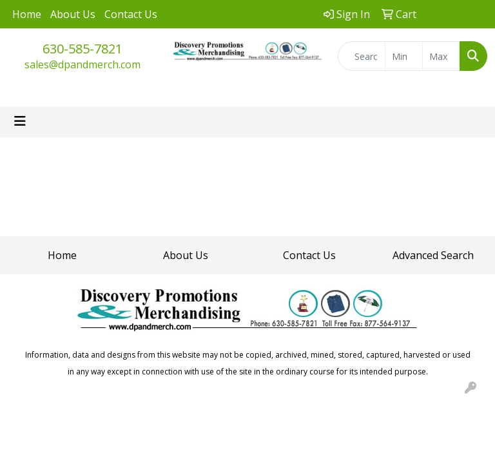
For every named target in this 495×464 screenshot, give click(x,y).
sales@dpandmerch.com (82, 64)
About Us (72, 14)
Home (26, 14)
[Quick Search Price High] (441, 56)
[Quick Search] (361, 56)
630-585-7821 (82, 48)
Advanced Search (433, 255)
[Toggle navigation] (20, 121)
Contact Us (130, 14)
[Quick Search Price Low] (404, 56)
